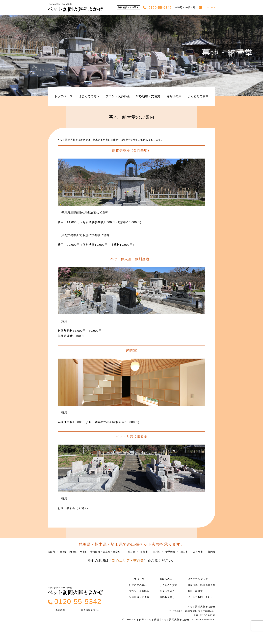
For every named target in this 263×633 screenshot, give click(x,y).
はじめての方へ (89, 96)
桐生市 (184, 551)
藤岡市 (211, 551)
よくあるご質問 (198, 96)
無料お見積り (167, 597)
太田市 (51, 551)
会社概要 (60, 610)
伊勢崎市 (170, 551)
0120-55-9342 (157, 7)
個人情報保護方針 (90, 610)
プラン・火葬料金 (118, 96)
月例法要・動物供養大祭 (201, 585)
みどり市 (198, 551)
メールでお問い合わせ (200, 597)
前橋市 (144, 551)
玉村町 (157, 551)
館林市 (132, 551)
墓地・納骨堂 (195, 591)
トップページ (63, 96)
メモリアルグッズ (198, 579)
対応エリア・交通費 (128, 560)
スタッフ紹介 (167, 591)
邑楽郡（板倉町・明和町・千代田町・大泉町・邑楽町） (91, 551)
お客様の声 (173, 96)
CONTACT (207, 7)
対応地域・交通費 (148, 96)
